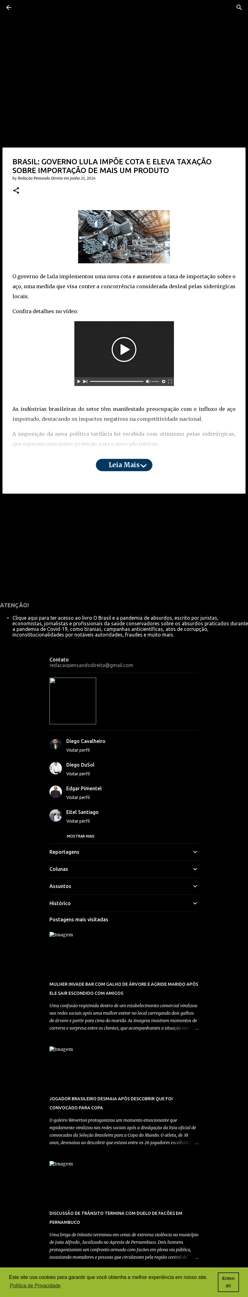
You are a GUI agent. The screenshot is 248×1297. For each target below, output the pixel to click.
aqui (36, 459)
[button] (16, 191)
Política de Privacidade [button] (35, 1285)
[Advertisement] (124, 546)
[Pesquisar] (239, 7)
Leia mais (124, 465)
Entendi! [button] (228, 1282)
